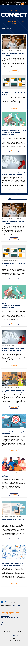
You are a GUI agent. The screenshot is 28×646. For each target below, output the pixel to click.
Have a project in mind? (11, 613)
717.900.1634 (5, 616)
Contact (3, 624)
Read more (14, 70)
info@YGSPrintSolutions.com (10, 617)
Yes (22, 4)
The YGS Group (16, 605)
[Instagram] (16, 635)
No (25, 4)
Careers (3, 622)
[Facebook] (11, 635)
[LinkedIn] (14, 635)
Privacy (14, 638)
